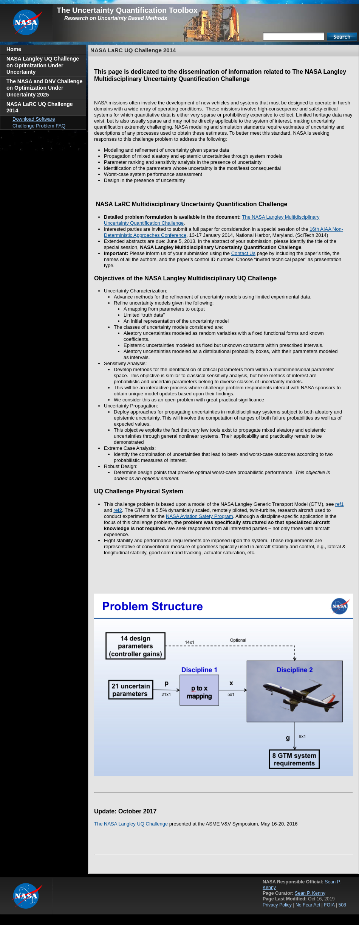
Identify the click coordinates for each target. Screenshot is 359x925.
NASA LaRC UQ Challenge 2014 (39, 107)
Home (13, 49)
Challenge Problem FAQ (38, 126)
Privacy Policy (277, 905)
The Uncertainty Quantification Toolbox (127, 10)
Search (342, 37)
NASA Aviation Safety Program (199, 516)
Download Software (33, 119)
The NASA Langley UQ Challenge (131, 824)
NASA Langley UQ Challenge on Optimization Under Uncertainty (42, 65)
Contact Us (243, 253)
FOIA (329, 905)
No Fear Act (308, 905)
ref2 (117, 510)
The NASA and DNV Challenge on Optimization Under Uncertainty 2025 (44, 88)
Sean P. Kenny (310, 893)
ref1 (339, 504)
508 (342, 905)
